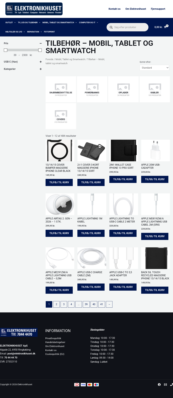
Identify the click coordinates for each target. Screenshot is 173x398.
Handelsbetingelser (55, 342)
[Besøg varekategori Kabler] (154, 89)
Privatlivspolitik (53, 338)
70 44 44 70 (10, 357)
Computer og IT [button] (88, 22)
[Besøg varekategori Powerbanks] (92, 89)
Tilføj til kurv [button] (59, 182)
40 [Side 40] (94, 304)
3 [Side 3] (64, 304)
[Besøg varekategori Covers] (61, 116)
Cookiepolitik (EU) (55, 354)
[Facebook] (159, 384)
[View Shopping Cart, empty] (160, 27)
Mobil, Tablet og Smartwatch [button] (59, 22)
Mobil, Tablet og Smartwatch (70, 59)
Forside (49, 59)
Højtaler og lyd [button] (15, 32)
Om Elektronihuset (135, 8)
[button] (14, 22)
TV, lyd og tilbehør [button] (29, 22)
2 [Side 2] (56, 304)
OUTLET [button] (10, 22)
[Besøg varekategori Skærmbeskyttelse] (61, 89)
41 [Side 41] (101, 304)
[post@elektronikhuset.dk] (165, 384)
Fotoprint (49, 32)
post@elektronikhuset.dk (21, 353)
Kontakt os (114, 8)
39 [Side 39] (86, 304)
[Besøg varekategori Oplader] (123, 89)
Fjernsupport (158, 8)
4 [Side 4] (71, 304)
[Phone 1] (171, 384)
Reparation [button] (34, 32)
